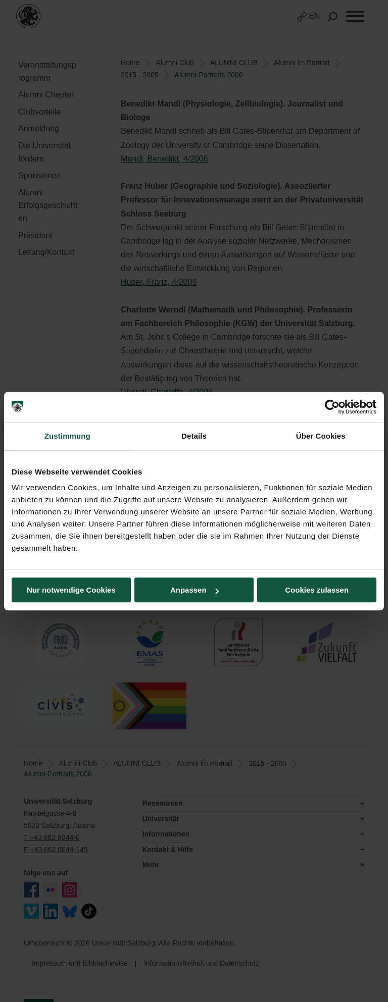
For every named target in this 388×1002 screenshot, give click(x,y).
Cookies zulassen (317, 590)
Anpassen (194, 590)
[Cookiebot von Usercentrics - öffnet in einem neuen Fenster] (332, 406)
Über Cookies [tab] (321, 436)
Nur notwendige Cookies (71, 590)
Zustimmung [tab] (67, 436)
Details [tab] (194, 436)
